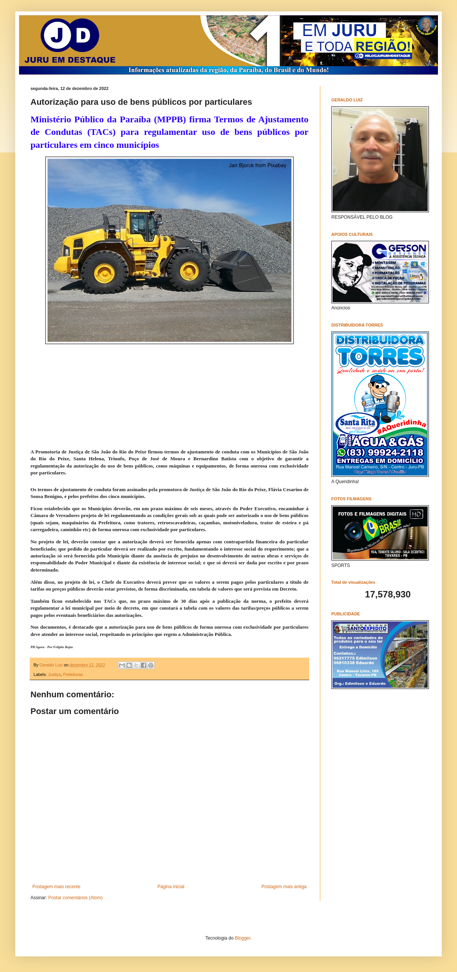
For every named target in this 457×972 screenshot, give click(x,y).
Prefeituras (73, 674)
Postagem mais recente (56, 886)
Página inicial (170, 886)
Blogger (243, 938)
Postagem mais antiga (284, 886)
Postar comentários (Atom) (75, 897)
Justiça (54, 674)
